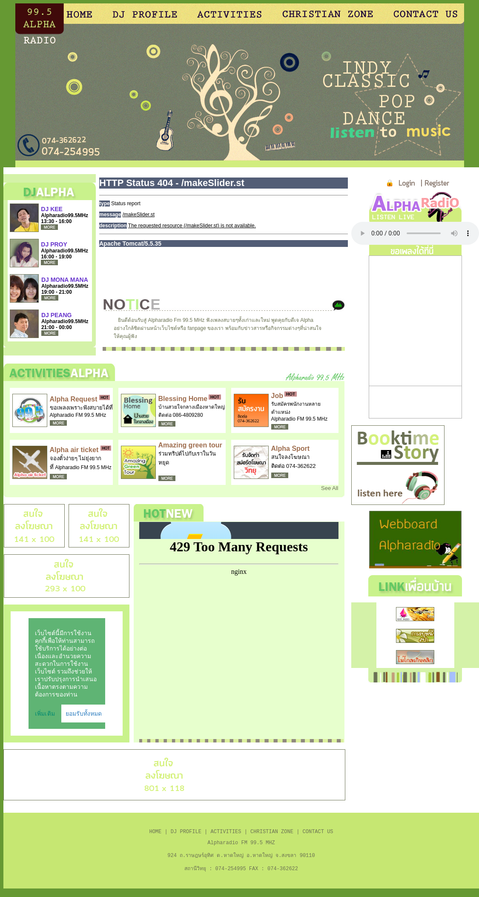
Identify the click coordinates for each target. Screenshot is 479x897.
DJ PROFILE (186, 833)
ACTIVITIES (225, 833)
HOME (155, 833)
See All (329, 488)
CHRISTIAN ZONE (271, 833)
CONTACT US (318, 833)
